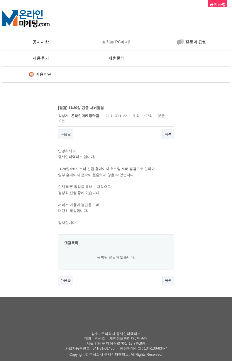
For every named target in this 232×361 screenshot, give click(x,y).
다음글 (65, 134)
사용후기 (41, 58)
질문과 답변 (196, 42)
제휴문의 (116, 58)
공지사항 (41, 42)
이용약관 (43, 74)
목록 (168, 134)
